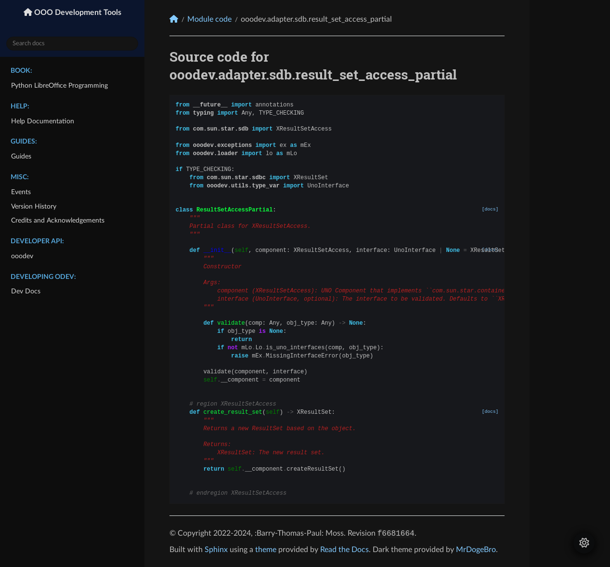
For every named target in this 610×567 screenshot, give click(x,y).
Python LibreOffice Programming (59, 85)
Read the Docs (344, 550)
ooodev (22, 256)
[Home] (173, 19)
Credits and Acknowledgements (57, 220)
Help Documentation (42, 121)
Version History (33, 206)
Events (21, 192)
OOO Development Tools (76, 12)
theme (265, 550)
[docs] (490, 209)
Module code (209, 19)
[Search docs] (72, 44)
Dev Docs (25, 291)
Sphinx (216, 550)
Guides (21, 156)
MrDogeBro (476, 550)
